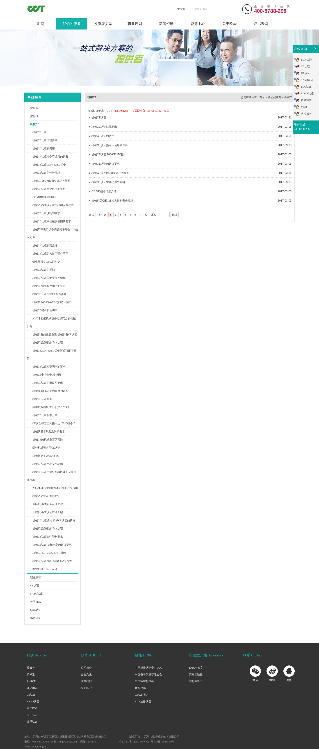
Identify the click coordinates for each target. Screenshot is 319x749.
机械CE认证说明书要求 (46, 213)
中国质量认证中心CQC (148, 667)
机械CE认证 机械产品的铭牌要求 (52, 544)
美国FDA (35, 601)
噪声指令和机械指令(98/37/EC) (50, 407)
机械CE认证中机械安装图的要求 (51, 221)
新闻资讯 (166, 24)
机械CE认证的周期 (43, 269)
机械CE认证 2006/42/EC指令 (49, 164)
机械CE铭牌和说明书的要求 (49, 286)
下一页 (143, 214)
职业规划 (135, 24)
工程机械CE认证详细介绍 (47, 512)
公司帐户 (86, 688)
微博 (272, 680)
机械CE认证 (39, 132)
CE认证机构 (142, 694)
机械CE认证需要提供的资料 (49, 189)
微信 (255, 680)
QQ (289, 680)
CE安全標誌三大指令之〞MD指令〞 (53, 423)
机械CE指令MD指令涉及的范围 (51, 180)
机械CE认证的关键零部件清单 (50, 253)
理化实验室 (196, 681)
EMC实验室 (196, 667)
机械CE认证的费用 (43, 148)
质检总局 (140, 688)
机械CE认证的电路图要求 (47, 382)
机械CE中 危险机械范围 (46, 374)
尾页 (154, 214)
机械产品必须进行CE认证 (47, 342)
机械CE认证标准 (42, 399)
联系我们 (86, 681)
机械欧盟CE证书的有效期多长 (50, 391)
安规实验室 (196, 674)
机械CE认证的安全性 (44, 245)
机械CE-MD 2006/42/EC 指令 (49, 552)
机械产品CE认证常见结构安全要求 (53, 205)
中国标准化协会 (144, 681)
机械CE (34, 124)
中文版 (181, 9)
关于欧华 (229, 24)
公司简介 (86, 667)
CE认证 (34, 585)
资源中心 (198, 24)
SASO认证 (36, 593)
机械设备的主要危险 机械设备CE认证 (54, 334)
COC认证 (35, 609)
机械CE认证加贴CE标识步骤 (49, 294)
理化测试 (35, 577)
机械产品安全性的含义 (45, 496)
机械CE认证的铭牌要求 (46, 172)
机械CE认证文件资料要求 (47, 536)
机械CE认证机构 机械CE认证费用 (52, 561)
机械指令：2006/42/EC (45, 455)
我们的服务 (72, 24)
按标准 (34, 116)
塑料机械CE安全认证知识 (47, 504)
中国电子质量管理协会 (148, 674)
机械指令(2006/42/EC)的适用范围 (52, 302)
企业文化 (86, 674)
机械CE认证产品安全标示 (47, 463)
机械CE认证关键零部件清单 (49, 277)
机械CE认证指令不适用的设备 (50, 156)
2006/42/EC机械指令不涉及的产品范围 (55, 488)
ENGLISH (201, 9)
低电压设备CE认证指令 (46, 261)
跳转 (174, 214)
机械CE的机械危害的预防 (47, 439)
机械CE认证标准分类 (44, 415)
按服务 (34, 108)
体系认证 (35, 618)
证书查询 (261, 24)
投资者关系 (103, 24)
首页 (91, 214)
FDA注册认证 (143, 701)
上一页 (102, 214)
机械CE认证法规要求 (44, 140)
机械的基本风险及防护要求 (48, 431)
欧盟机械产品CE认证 (44, 569)
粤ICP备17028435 (161, 741)
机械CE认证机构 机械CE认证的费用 (53, 520)
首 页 (40, 24)
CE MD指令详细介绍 (44, 197)
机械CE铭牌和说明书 (44, 310)
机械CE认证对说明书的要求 (49, 366)
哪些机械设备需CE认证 (46, 447)
